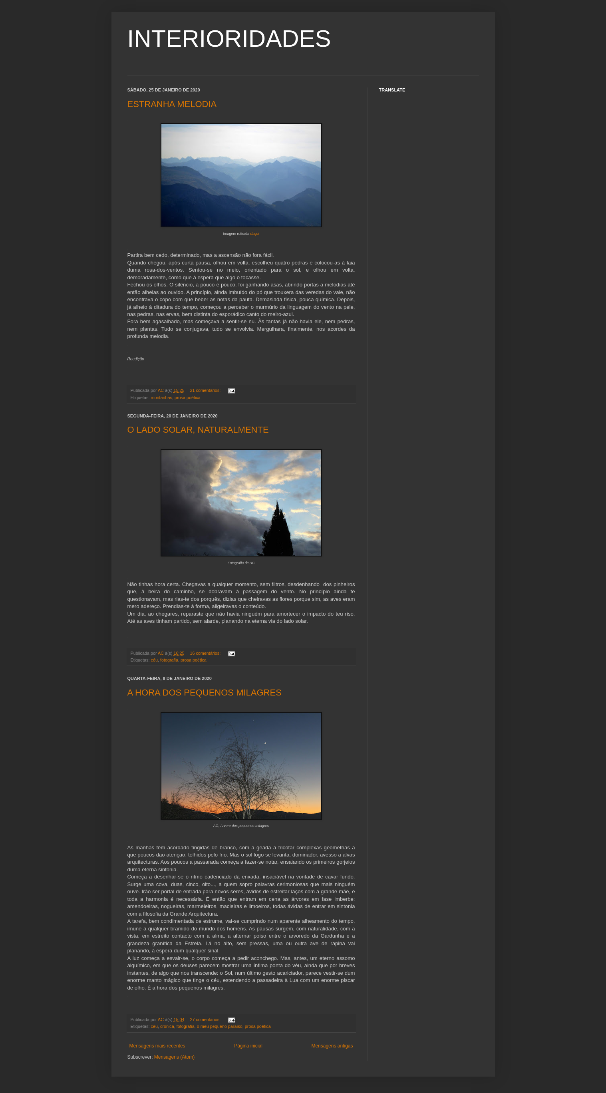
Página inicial (248, 1046)
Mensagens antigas (332, 1046)
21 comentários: (206, 390)
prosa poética (188, 397)
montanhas (161, 397)
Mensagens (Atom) (174, 1057)
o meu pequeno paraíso (219, 1026)
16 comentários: (206, 653)
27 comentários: (206, 1019)
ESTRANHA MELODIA (172, 104)
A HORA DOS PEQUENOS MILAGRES (204, 693)
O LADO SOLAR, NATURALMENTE (198, 430)
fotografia (169, 660)
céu (154, 660)
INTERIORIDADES (229, 38)
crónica (167, 1026)
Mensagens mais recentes (157, 1046)
